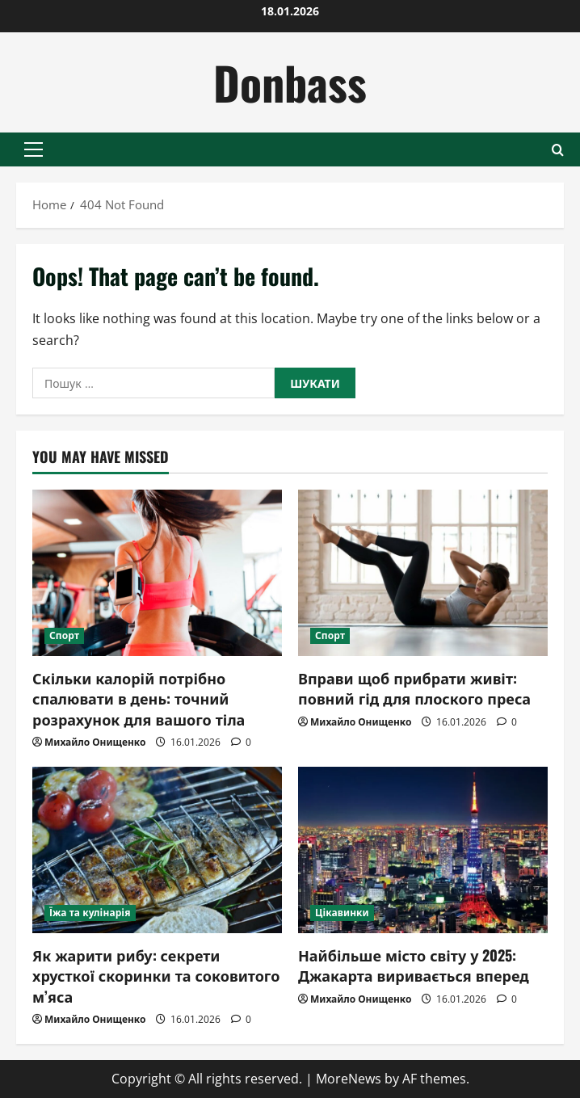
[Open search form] (558, 150)
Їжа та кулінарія (90, 912)
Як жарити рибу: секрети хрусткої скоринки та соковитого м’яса (155, 975)
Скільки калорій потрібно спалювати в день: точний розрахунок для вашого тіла (138, 698)
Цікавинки (342, 912)
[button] (33, 149)
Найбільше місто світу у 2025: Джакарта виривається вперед (413, 965)
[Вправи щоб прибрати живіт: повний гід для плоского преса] (423, 573)
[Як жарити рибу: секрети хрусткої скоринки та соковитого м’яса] (157, 850)
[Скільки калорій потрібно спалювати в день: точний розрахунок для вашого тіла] (157, 573)
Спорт (64, 635)
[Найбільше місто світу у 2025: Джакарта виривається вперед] (423, 850)
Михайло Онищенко (94, 742)
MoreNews (348, 1078)
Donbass (290, 82)
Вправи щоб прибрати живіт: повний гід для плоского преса (414, 688)
